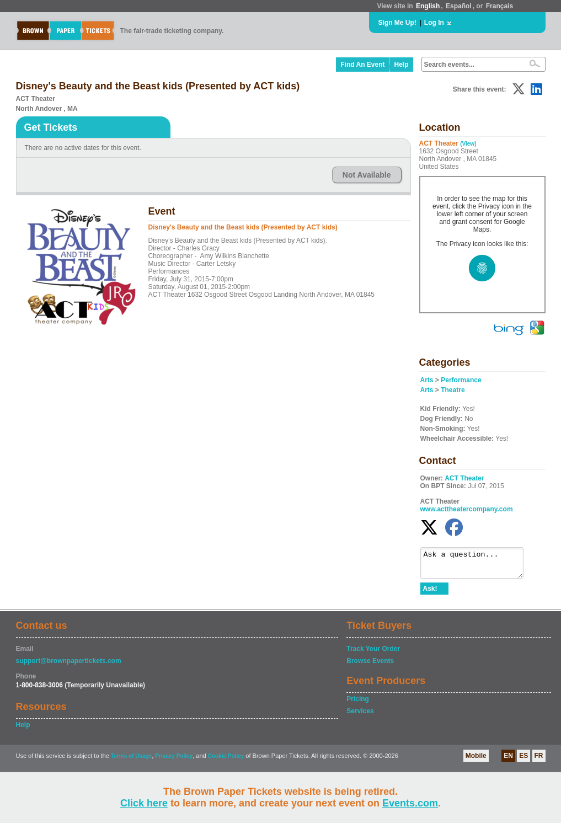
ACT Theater (464, 478)
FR (539, 761)
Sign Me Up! (397, 22)
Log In (434, 22)
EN (508, 761)
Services (359, 716)
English (428, 6)
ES (523, 761)
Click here (144, 803)
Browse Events (370, 666)
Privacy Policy (174, 761)
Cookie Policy (226, 761)
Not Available (367, 174)
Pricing (357, 704)
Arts (427, 380)
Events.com (410, 803)
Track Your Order (373, 654)
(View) (468, 144)
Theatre (452, 390)
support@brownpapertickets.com (68, 666)
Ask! (430, 593)
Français (499, 6)
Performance (461, 380)
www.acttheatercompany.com (466, 509)
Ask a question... (477, 565)
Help (401, 64)
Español (459, 6)
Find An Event (362, 64)
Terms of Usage (131, 761)
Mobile (476, 761)
